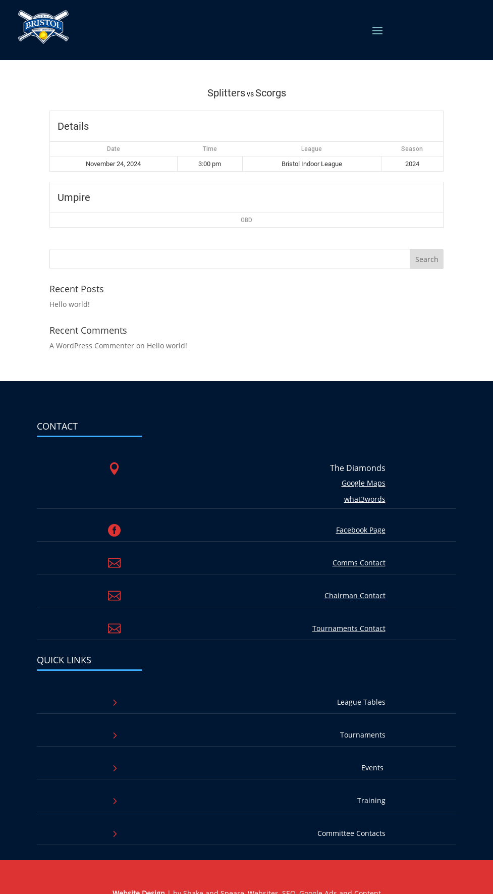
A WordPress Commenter (91, 345)
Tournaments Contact (349, 628)
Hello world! (69, 304)
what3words (365, 499)
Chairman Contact (355, 595)
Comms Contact (359, 562)
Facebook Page (361, 530)
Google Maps (364, 483)
